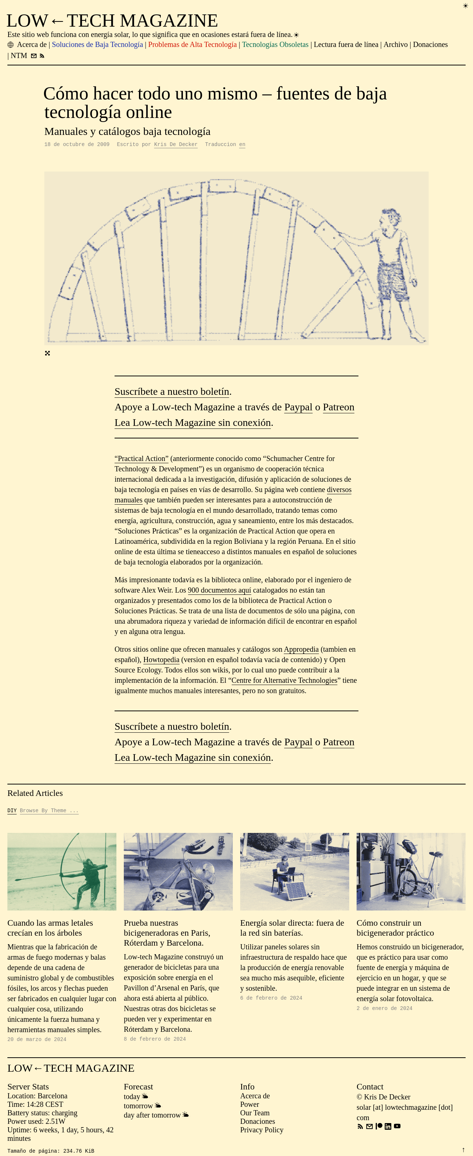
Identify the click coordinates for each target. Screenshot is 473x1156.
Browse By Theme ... (49, 812)
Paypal (298, 408)
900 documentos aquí (219, 591)
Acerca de (255, 1098)
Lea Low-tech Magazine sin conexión (193, 423)
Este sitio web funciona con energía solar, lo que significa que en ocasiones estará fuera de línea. (153, 34)
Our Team (255, 1115)
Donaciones (257, 1123)
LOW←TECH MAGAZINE (112, 20)
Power (249, 1106)
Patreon (339, 408)
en (242, 145)
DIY (12, 812)
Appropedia (301, 650)
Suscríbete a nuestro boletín (172, 392)
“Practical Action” (142, 459)
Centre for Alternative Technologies (284, 681)
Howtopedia (161, 661)
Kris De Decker (176, 145)
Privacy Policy (261, 1132)
